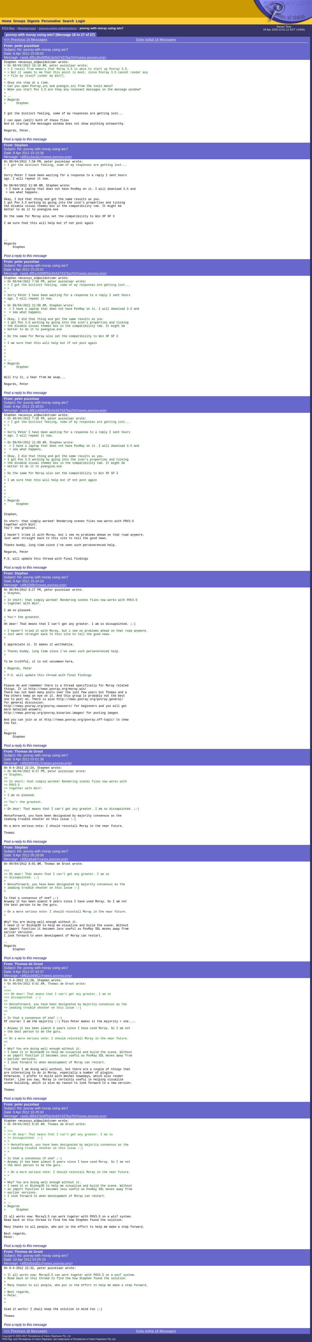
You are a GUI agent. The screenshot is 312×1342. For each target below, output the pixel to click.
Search (68, 21)
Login (80, 21)
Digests (33, 21)
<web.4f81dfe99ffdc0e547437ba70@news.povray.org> (63, 57)
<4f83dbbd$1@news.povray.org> (46, 1263)
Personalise (51, 21)
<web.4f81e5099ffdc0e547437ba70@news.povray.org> (63, 273)
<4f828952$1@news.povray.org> (46, 763)
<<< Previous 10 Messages (25, 40)
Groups (19, 21)
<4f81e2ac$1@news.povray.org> (46, 157)
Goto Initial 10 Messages (156, 40)
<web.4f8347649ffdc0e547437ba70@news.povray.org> (63, 1116)
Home (6, 21)
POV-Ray (8, 28)
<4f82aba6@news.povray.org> (44, 859)
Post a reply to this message (25, 139)
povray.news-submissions (58, 28)
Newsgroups (27, 28)
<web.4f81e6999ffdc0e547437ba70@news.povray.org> (63, 410)
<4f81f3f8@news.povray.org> (43, 585)
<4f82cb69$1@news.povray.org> (46, 976)
